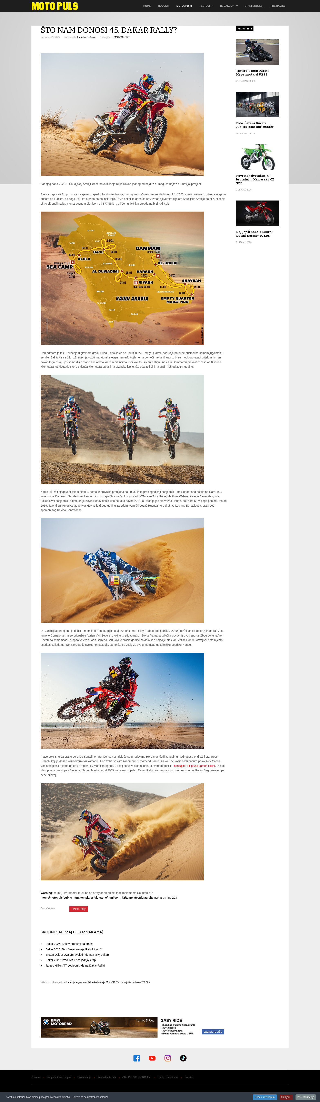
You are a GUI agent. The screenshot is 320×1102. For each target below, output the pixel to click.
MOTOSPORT (122, 37)
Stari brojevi (254, 6)
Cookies (188, 1077)
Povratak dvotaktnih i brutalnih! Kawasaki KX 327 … (255, 179)
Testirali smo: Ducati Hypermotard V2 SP (252, 72)
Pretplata (278, 6)
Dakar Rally (79, 908)
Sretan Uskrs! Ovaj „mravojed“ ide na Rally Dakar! (77, 954)
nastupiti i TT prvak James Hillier (194, 765)
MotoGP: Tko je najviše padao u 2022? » (128, 982)
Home (147, 6)
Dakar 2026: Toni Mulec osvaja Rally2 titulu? (74, 949)
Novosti (163, 6)
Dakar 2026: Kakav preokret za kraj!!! (69, 943)
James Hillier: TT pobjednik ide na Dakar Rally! (75, 965)
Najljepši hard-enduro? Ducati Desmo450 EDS (254, 234)
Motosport (184, 6)
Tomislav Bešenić (86, 37)
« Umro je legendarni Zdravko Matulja (84, 982)
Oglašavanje (84, 1077)
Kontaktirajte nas (107, 1077)
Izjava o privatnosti (168, 1077)
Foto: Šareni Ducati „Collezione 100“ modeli (255, 125)
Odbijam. (286, 1097)
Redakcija (227, 6)
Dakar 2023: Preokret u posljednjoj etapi (71, 960)
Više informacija (305, 1097)
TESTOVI (205, 6)
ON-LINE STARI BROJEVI (136, 1077)
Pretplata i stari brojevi (59, 1077)
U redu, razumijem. (264, 1097)
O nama (35, 1077)
